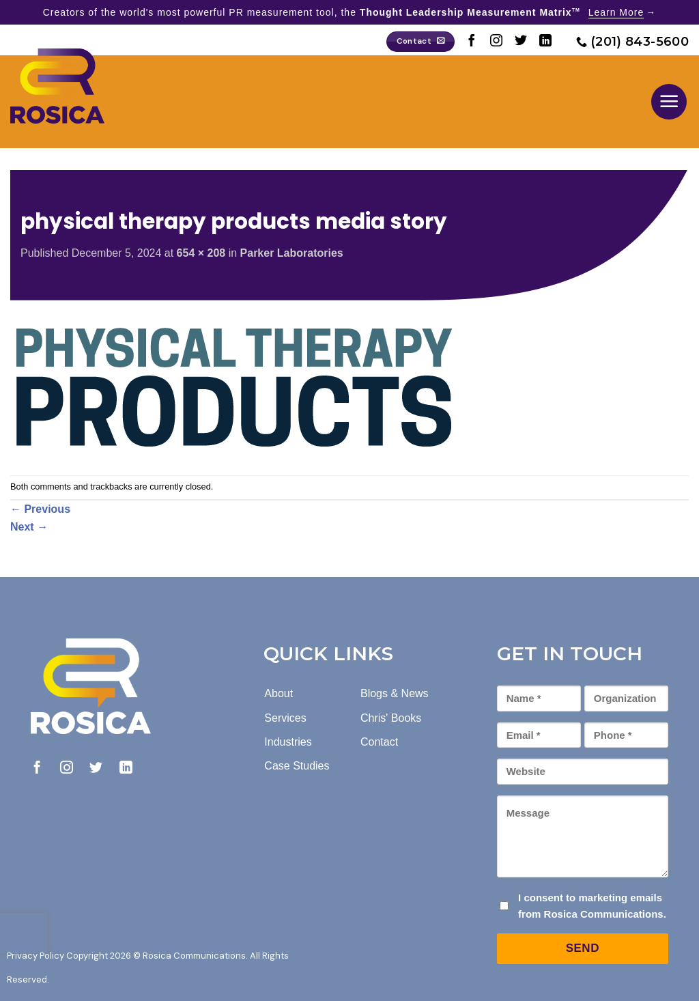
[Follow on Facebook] (472, 41)
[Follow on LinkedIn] (545, 41)
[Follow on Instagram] (496, 41)
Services (285, 718)
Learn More (616, 12)
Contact (379, 742)
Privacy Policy (35, 955)
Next (29, 527)
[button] (669, 101)
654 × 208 (201, 253)
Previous (40, 509)
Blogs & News (394, 693)
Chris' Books (390, 718)
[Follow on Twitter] (521, 41)
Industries (287, 742)
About (278, 693)
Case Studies (296, 766)
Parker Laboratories (291, 253)
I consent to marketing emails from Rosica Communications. (592, 906)
